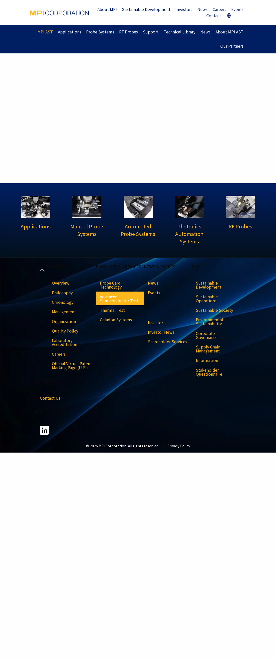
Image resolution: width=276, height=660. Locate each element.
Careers (219, 9)
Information (207, 360)
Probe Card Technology (111, 285)
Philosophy (62, 293)
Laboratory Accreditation (64, 342)
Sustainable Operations (207, 299)
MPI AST (45, 32)
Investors (183, 9)
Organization (64, 321)
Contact (213, 15)
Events (237, 9)
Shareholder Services (167, 341)
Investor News (161, 332)
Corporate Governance (207, 335)
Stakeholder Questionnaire (209, 372)
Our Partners (232, 46)
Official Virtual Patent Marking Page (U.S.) (72, 365)
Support (151, 32)
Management (64, 312)
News (202, 9)
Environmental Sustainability (209, 322)
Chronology (62, 302)
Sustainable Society (214, 310)
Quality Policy (65, 331)
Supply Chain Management (208, 349)
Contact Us (50, 398)
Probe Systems (100, 32)
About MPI (107, 9)
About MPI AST (230, 32)
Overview (60, 283)
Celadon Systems (116, 320)
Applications (69, 32)
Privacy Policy (178, 445)
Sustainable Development (146, 9)
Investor (155, 323)
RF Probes (128, 32)
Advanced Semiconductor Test (119, 299)
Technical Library (179, 32)
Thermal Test (112, 310)
